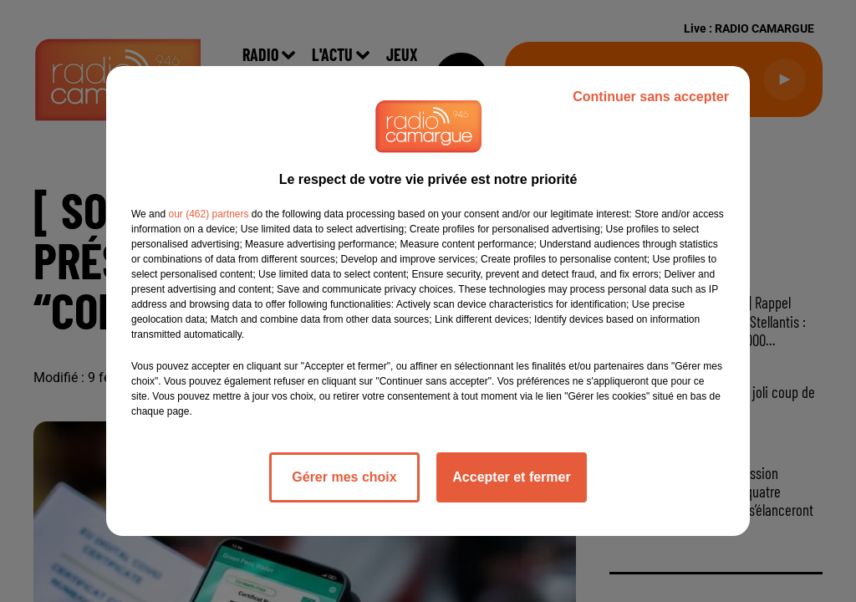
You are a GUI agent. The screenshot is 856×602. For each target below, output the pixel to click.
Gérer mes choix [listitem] (344, 477)
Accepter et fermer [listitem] (511, 477)
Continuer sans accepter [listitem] (651, 96)
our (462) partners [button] (208, 214)
